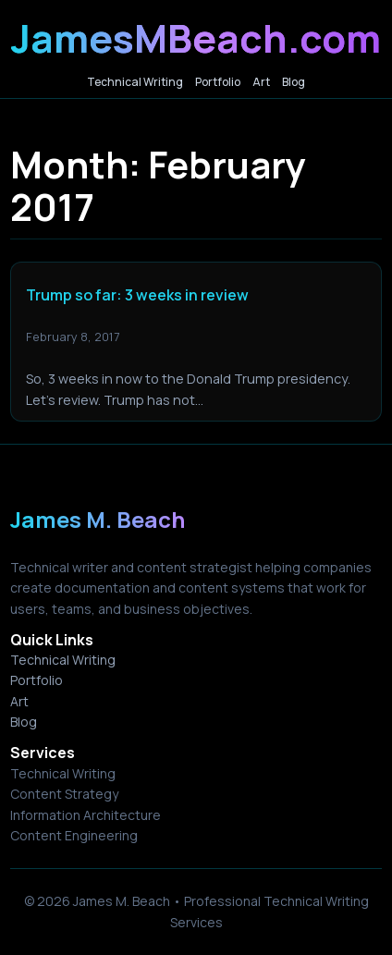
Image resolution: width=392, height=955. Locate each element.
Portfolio (36, 680)
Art (19, 701)
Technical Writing (63, 659)
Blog (23, 721)
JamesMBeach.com (196, 38)
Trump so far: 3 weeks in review (137, 295)
